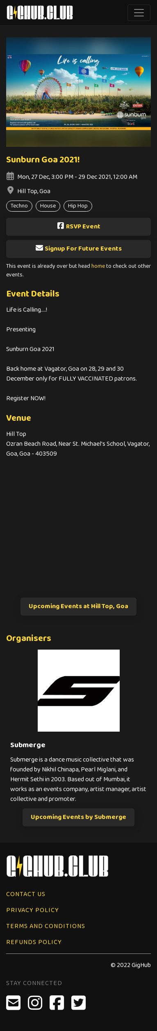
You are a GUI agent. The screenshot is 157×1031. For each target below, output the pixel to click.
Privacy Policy (32, 910)
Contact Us (26, 894)
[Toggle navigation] (138, 13)
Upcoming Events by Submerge (78, 817)
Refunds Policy (34, 942)
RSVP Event (78, 227)
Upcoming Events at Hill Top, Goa (78, 606)
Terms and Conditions (45, 926)
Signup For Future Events (78, 249)
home (98, 266)
